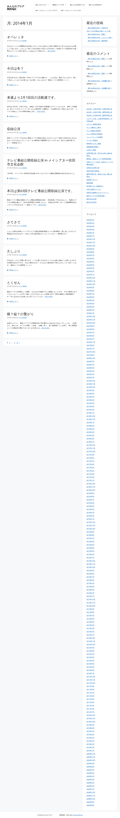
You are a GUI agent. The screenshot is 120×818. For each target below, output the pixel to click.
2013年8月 (90, 612)
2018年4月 (90, 432)
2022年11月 (90, 342)
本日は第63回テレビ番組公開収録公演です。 (40, 191)
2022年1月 (90, 348)
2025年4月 (90, 265)
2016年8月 (90, 496)
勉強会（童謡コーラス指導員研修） (99, 159)
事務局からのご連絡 (93, 143)
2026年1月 (90, 236)
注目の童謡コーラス (93, 189)
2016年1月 (90, 519)
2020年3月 (90, 371)
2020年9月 (90, 361)
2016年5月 (90, 506)
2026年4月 (90, 226)
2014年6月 (90, 580)
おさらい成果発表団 (93, 124)
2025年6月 (90, 258)
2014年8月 (90, 574)
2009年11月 (90, 757)
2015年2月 (90, 554)
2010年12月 (90, 715)
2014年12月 (90, 561)
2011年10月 (90, 683)
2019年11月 (90, 384)
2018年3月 (90, 435)
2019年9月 (90, 390)
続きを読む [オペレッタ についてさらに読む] (52, 51)
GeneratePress (78, 815)
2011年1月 (90, 712)
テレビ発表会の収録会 (94, 134)
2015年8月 (90, 535)
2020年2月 (90, 374)
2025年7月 (90, 255)
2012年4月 (90, 664)
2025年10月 (90, 245)
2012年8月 (90, 651)
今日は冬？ (15, 68)
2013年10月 (90, 606)
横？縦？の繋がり (20, 314)
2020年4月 (90, 368)
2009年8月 (90, 766)
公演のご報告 (91, 150)
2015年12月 (90, 522)
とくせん (14, 282)
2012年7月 (90, 654)
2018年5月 (90, 429)
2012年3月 (90, 667)
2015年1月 (90, 557)
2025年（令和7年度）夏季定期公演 (99, 112)
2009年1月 (90, 789)
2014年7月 (90, 577)
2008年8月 (90, 805)
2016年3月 (90, 512)
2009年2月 (90, 786)
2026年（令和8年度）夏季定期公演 (99, 115)
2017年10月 (90, 451)
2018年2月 (90, 438)
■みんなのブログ (43, 5)
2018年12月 (90, 416)
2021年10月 (90, 352)
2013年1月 (90, 635)
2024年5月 (90, 300)
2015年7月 (90, 538)
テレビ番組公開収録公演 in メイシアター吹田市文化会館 (41, 162)
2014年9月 (90, 570)
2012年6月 (90, 657)
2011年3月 (90, 705)
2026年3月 (90, 229)
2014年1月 (90, 596)
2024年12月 (90, 278)
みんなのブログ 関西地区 (21, 8)
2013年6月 (90, 619)
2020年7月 (90, 364)
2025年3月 (90, 268)
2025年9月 (90, 249)
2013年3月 (90, 628)
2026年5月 (90, 223)
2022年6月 (90, 345)
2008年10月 (90, 799)
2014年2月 (90, 593)
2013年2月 (90, 631)
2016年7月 (90, 500)
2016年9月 (90, 493)
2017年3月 (90, 474)
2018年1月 (90, 442)
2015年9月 (90, 532)
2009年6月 (90, 773)
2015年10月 (90, 528)
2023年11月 (90, 319)
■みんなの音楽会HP (95, 5)
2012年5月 (90, 660)
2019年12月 (90, 381)
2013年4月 (90, 625)
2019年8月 (90, 393)
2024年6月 (90, 297)
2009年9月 (90, 763)
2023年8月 (90, 329)
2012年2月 (90, 670)
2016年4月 (90, 509)
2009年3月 (90, 783)
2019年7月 (90, 397)
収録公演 (13, 129)
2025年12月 (90, 239)
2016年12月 (90, 483)
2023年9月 (90, 326)
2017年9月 (90, 455)
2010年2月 (90, 747)
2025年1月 (90, 274)
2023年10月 (90, 323)
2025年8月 (90, 252)
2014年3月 (90, 590)
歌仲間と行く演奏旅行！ (95, 186)
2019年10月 (90, 387)
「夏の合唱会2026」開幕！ (96, 34)
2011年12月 (90, 676)
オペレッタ (15, 37)
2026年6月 (90, 220)
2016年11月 (90, 487)
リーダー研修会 (92, 140)
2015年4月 (90, 548)
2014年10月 (90, 567)
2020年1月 (90, 377)
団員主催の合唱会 (92, 171)
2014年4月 (90, 586)
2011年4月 (90, 702)
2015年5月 (90, 545)
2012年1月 (90, 673)
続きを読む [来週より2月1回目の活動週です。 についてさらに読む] (41, 111)
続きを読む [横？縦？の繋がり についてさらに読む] (46, 328)
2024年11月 (90, 281)
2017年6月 (90, 464)
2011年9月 (90, 686)
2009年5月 (90, 776)
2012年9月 (90, 647)
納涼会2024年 (91, 199)
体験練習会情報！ (92, 147)
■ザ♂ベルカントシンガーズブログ (47, 10)
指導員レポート (13, 56)
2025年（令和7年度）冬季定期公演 (99, 109)
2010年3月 (90, 744)
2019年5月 (90, 403)
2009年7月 (90, 770)
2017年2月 (90, 477)
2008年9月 (90, 802)
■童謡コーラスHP (60, 5)
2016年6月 (90, 503)
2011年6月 (90, 696)
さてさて (14, 222)
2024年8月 (90, 290)
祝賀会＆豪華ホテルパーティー (97, 192)
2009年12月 (90, 754)
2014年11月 (90, 564)
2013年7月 (90, 615)
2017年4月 (90, 471)
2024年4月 (90, 303)
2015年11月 (90, 525)
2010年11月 (90, 718)
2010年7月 (90, 731)
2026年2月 (90, 233)
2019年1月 (90, 413)
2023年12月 (90, 316)
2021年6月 (90, 355)
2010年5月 (90, 738)
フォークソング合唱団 (94, 137)
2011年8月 (90, 689)
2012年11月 (90, 641)
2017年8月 (90, 458)
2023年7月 (90, 332)
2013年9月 (90, 609)
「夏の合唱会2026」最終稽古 (97, 41)
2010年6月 (90, 734)
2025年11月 (90, 242)
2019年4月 (90, 406)
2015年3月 (90, 551)
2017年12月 (90, 445)
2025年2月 (90, 271)
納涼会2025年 (91, 202)
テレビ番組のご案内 (93, 127)
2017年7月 (90, 461)
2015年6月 (90, 541)
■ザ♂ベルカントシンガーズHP (71, 10)
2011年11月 (90, 680)
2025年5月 (90, 262)
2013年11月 (90, 602)
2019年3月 (90, 409)
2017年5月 (90, 467)
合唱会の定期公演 (92, 168)
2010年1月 (90, 750)
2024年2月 (90, 310)
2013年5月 (90, 622)
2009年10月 (90, 760)
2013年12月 (90, 599)
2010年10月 (90, 721)
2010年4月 (90, 741)
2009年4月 (90, 779)
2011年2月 (90, 709)
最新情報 (89, 183)
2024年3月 (90, 307)
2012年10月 (90, 644)
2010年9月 (90, 725)
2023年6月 (90, 336)
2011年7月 (90, 693)
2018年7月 (90, 422)
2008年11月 (90, 795)
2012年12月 (90, 638)
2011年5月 (90, 699)
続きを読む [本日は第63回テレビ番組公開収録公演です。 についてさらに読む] (43, 205)
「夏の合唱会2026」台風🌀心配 (98, 81)
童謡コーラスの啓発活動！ (96, 196)
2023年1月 (90, 339)
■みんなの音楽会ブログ (77, 5)
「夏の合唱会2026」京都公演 (97, 28)
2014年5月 (90, 583)
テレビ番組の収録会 (93, 131)
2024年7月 (90, 294)
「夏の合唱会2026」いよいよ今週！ (99, 37)
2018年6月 (90, 426)
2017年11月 (90, 448)
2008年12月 (90, 792)
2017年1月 (90, 480)
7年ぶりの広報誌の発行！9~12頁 (98, 31)
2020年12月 (90, 358)
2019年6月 (90, 400)
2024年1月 (90, 313)
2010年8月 (90, 728)
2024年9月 (90, 287)
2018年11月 (90, 419)
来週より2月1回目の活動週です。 (32, 97)
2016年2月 (90, 516)
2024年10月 (90, 284)
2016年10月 (90, 490)
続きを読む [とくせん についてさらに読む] (49, 296)
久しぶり (14, 251)
